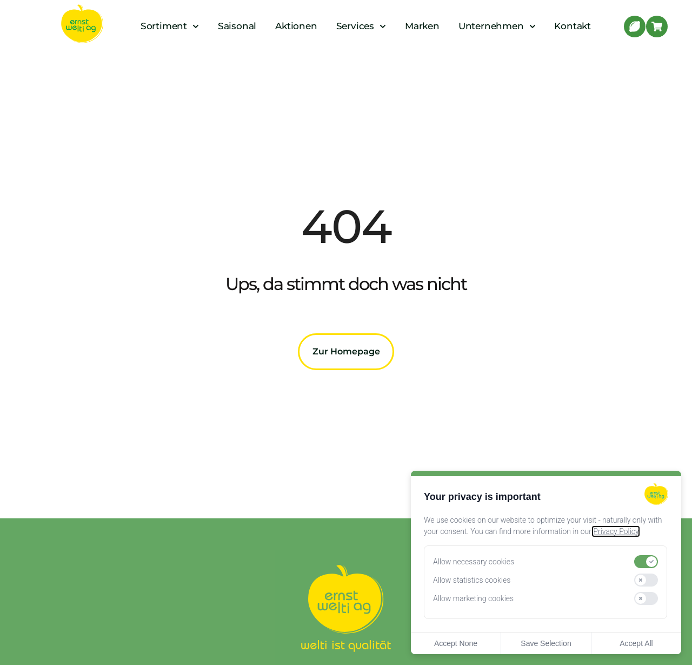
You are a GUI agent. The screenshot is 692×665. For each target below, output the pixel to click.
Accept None (455, 643)
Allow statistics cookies (471, 580)
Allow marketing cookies (473, 598)
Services (361, 26)
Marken (422, 26)
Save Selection (546, 643)
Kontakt (572, 26)
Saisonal (237, 26)
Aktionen (296, 26)
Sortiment (170, 26)
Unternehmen (497, 26)
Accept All (636, 643)
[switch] (646, 561)
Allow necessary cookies (473, 561)
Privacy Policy (615, 531)
